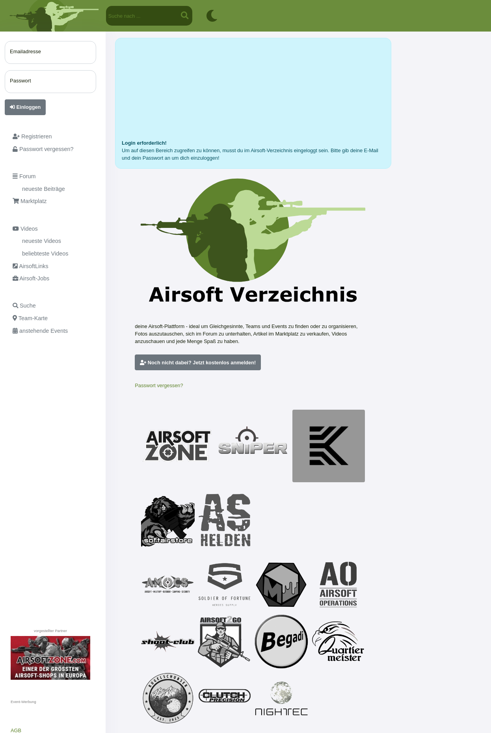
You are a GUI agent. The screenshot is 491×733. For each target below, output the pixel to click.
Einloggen (25, 107)
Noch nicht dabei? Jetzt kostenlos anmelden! (198, 363)
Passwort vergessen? (159, 385)
